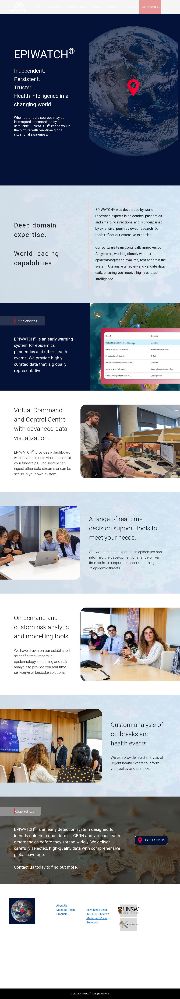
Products (62, 914)
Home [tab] (36, 6)
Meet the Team (65, 910)
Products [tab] (54, 7)
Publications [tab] (77, 7)
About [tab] (113, 7)
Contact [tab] (130, 7)
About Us (62, 905)
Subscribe (159, 945)
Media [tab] (97, 7)
